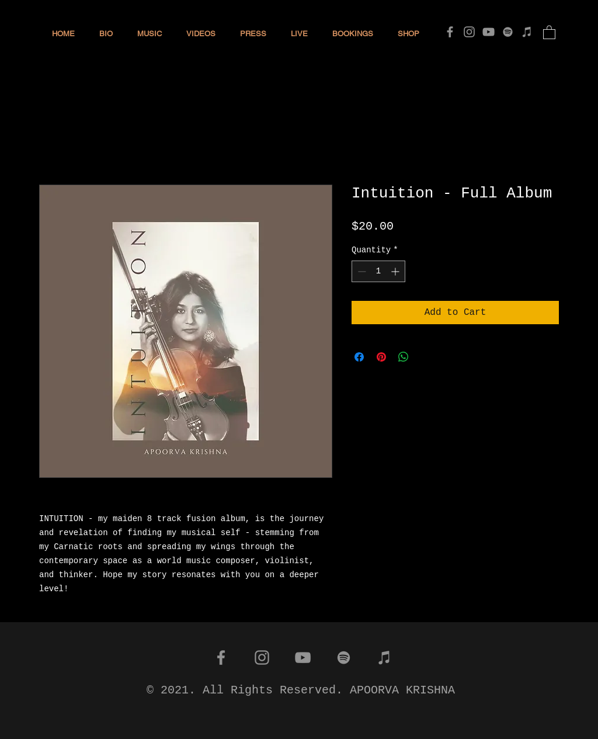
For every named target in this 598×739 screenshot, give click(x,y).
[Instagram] (469, 32)
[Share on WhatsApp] (404, 357)
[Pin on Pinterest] (381, 357)
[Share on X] (426, 357)
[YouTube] (488, 32)
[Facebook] (450, 32)
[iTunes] (527, 32)
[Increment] (396, 271)
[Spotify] (507, 32)
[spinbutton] (378, 271)
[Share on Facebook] (359, 357)
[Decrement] (360, 271)
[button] (549, 32)
